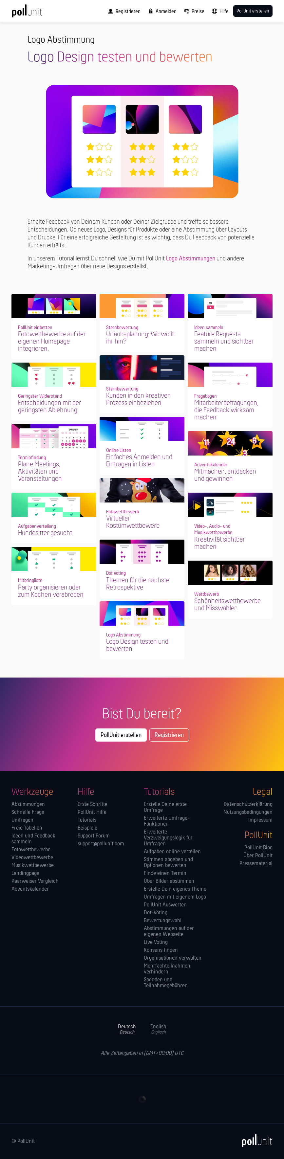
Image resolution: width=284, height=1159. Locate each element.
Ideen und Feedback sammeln (33, 839)
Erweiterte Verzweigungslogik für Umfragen (168, 838)
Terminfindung (32, 457)
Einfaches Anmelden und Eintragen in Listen (139, 461)
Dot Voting (116, 573)
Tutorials (87, 820)
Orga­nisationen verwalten (172, 958)
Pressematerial (256, 864)
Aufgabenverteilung (37, 526)
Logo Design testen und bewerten (137, 645)
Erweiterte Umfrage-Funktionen (167, 821)
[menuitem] (123, 11)
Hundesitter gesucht (45, 533)
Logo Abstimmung (123, 635)
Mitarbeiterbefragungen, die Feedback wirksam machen (226, 410)
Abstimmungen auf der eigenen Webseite (169, 932)
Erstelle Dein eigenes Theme (175, 889)
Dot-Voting (155, 913)
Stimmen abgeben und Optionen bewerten (168, 863)
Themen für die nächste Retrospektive (137, 584)
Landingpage (25, 874)
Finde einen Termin (165, 874)
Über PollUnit (258, 856)
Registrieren (169, 735)
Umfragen (22, 820)
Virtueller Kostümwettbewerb (133, 522)
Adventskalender (210, 465)
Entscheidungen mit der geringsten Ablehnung (49, 406)
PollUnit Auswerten (165, 905)
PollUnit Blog (258, 848)
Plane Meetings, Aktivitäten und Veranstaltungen (40, 472)
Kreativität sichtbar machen (219, 543)
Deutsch (127, 1029)
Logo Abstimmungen (190, 259)
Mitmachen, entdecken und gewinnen (225, 475)
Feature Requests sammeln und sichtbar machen (224, 342)
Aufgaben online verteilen (172, 852)
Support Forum (94, 836)
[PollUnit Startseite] (36, 13)
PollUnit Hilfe (92, 812)
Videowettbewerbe (32, 858)
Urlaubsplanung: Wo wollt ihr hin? (140, 338)
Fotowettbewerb (122, 512)
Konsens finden (161, 950)
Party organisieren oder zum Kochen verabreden (51, 591)
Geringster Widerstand (40, 396)
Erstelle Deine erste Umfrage (165, 808)
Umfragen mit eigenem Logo (175, 897)
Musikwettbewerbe (32, 866)
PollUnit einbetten (35, 327)
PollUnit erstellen (121, 735)
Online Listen (118, 450)
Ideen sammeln (208, 327)
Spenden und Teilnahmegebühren (166, 983)
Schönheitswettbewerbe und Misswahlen (227, 604)
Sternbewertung (122, 327)
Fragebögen (205, 396)
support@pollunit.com (101, 844)
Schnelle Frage (27, 812)
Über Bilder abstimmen (169, 881)
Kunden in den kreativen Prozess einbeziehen (138, 399)
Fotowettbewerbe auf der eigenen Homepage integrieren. (52, 342)
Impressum (260, 820)
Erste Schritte (92, 805)
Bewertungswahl (162, 921)
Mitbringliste (30, 580)
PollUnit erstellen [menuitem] (253, 11)
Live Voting (156, 943)
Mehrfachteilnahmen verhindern (167, 969)
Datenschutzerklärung (248, 805)
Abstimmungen (28, 805)
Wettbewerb (206, 594)
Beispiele (87, 828)
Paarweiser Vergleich (35, 881)
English (158, 1029)
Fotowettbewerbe (30, 850)
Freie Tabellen (26, 828)
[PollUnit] (254, 1140)
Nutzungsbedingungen (248, 812)
